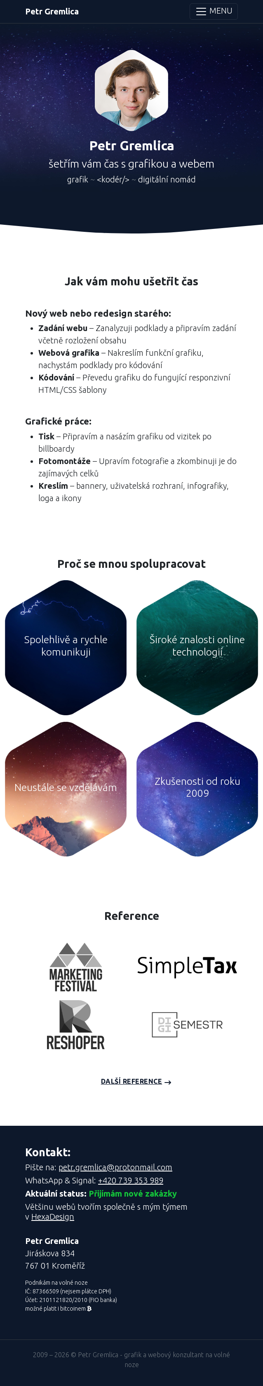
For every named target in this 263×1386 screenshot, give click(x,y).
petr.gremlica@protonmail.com (115, 1167)
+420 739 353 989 (130, 1180)
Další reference (131, 1081)
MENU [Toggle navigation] (213, 11)
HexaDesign (52, 1216)
